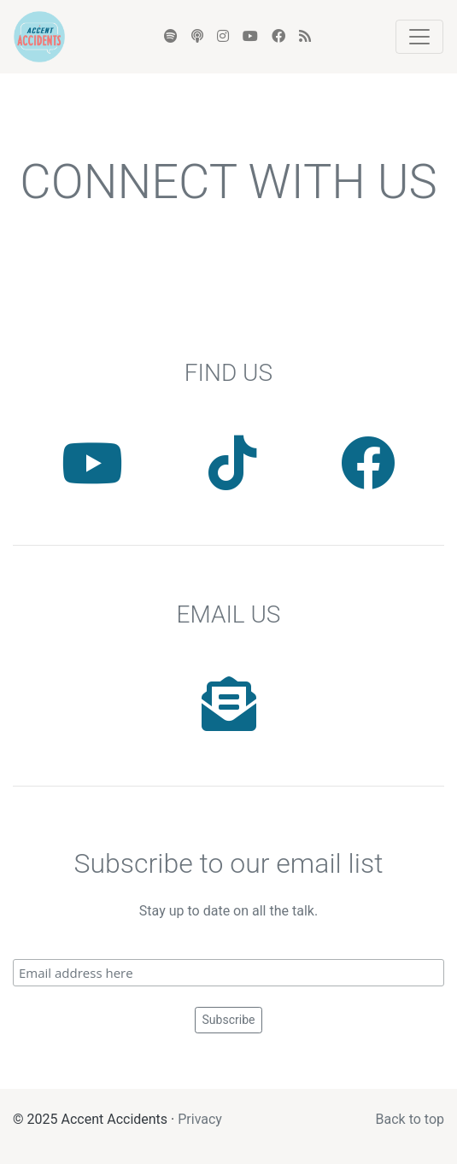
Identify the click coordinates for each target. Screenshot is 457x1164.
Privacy (200, 1119)
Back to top (410, 1119)
